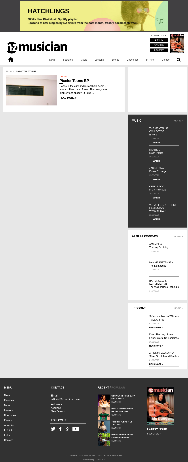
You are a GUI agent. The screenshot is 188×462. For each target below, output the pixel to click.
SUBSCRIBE (159, 50)
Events (115, 59)
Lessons (99, 59)
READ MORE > (68, 98)
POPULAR (118, 387)
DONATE (159, 40)
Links (7, 435)
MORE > (178, 120)
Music (84, 59)
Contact (166, 59)
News (52, 59)
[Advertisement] (157, 89)
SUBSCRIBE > (154, 434)
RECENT (103, 387)
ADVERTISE (159, 45)
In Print (150, 59)
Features (68, 59)
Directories (132, 59)
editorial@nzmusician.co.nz (66, 399)
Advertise (9, 425)
